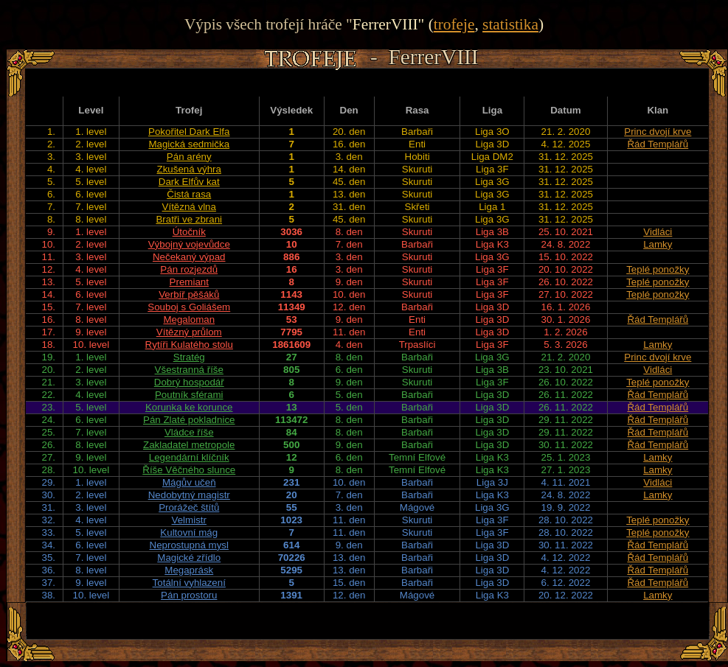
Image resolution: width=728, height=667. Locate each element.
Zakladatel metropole (189, 444)
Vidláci (657, 231)
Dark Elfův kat (189, 181)
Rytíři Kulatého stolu (189, 344)
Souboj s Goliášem (189, 306)
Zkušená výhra (189, 169)
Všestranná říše (189, 369)
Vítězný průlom (189, 332)
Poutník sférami (189, 394)
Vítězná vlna (189, 206)
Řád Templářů (657, 144)
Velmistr (189, 519)
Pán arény (189, 156)
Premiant (189, 281)
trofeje (454, 24)
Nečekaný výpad (189, 256)
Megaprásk (188, 570)
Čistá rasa (189, 194)
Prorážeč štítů (189, 507)
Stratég (189, 357)
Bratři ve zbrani (189, 219)
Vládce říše (189, 432)
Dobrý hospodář (189, 382)
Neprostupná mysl (189, 545)
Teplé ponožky (657, 269)
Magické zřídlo (189, 557)
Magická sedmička (188, 144)
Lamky (657, 244)
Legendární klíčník (189, 457)
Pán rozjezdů (189, 269)
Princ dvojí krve (657, 131)
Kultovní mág (189, 532)
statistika (510, 24)
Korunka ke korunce (189, 407)
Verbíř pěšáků (189, 294)
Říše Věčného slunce (188, 469)
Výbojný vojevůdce (189, 244)
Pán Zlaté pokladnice (189, 419)
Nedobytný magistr (189, 494)
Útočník (189, 231)
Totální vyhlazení (189, 582)
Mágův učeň (189, 482)
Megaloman (189, 319)
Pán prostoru (189, 595)
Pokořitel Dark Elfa (188, 131)
